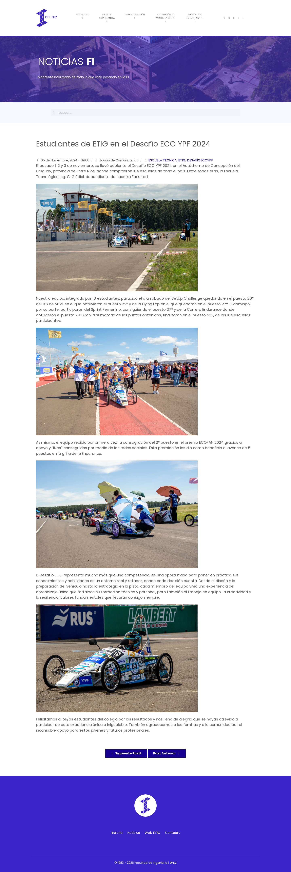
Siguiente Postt (126, 753)
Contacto (172, 832)
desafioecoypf (200, 160)
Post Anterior (166, 753)
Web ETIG (152, 832)
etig (182, 160)
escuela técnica (162, 160)
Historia (116, 832)
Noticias (133, 832)
